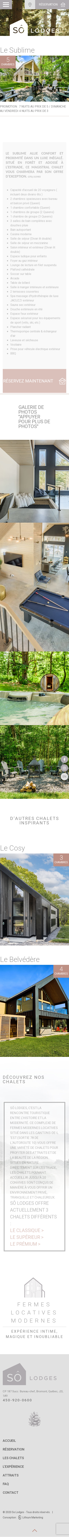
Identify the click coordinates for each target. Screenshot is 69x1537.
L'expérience (13, 1466)
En (64, 776)
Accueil (9, 1440)
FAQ (6, 1484)
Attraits (11, 1475)
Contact (10, 1492)
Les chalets (13, 1458)
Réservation (13, 1449)
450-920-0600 (17, 1400)
